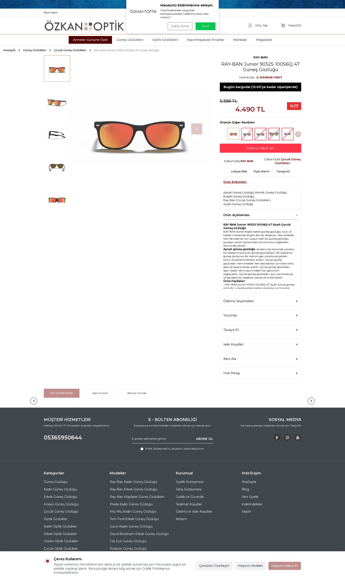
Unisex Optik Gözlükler (61, 541)
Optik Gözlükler (55, 519)
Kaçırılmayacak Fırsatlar (205, 40)
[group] (139, 128)
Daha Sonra (180, 26)
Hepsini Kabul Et (284, 566)
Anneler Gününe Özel (90, 40)
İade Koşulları (260, 344)
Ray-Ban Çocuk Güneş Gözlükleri (246, 200)
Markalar (240, 40)
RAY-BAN (260, 57)
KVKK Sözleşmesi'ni (157, 448)
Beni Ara (260, 359)
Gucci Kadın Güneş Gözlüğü (131, 526)
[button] (196, 128)
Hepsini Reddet (250, 566)
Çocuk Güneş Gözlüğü (61, 511)
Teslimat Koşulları (189, 504)
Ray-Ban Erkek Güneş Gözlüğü (133, 489)
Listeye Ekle (239, 171)
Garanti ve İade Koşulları (194, 511)
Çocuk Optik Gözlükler (61, 549)
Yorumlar (260, 315)
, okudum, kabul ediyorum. (172, 448)
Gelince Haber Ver (260, 148)
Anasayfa (9, 50)
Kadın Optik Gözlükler (60, 526)
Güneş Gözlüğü (56, 482)
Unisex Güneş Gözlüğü (61, 504)
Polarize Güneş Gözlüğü (128, 549)
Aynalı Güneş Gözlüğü (238, 192)
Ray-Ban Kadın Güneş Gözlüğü (133, 482)
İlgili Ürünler (100, 393)
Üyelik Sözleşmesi (189, 482)
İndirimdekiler (252, 504)
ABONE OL (204, 439)
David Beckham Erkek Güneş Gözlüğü (139, 534)
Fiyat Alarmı (262, 171)
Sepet (246, 511)
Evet (205, 26)
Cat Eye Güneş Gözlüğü (128, 541)
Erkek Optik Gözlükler (60, 534)
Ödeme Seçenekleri (260, 301)
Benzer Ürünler (137, 393)
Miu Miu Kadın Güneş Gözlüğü (133, 511)
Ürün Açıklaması (260, 215)
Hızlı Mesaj (260, 373)
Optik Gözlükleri (165, 40)
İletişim (181, 519)
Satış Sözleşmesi (188, 489)
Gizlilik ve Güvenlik (190, 497)
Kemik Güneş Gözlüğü (271, 192)
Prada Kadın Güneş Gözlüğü (131, 504)
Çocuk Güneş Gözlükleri (70, 50)
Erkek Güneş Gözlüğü (60, 497)
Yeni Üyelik (250, 497)
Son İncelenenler (61, 393)
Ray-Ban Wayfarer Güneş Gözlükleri (137, 497)
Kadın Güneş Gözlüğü (60, 489)
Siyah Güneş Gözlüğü (238, 204)
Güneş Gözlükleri (129, 40)
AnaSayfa (249, 482)
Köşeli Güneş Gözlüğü (238, 196)
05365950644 (63, 437)
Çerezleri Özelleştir (214, 566)
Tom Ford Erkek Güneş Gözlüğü (134, 519)
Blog (245, 489)
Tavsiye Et (283, 171)
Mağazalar (264, 40)
